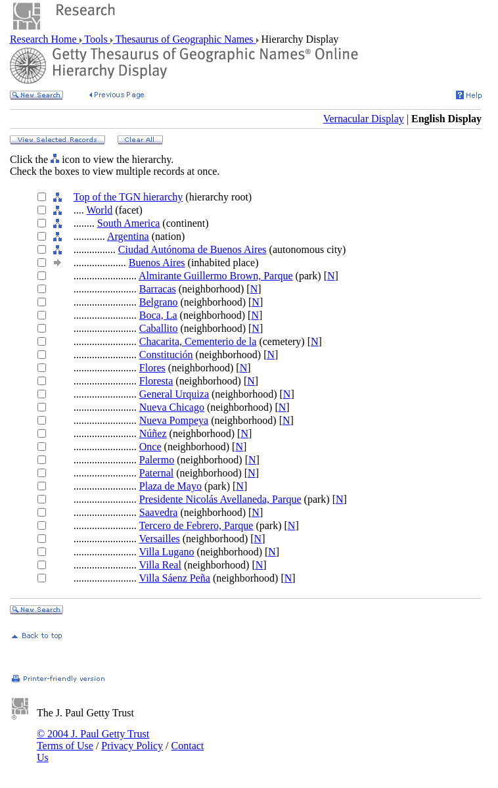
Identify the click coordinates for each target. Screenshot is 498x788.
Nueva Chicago (171, 407)
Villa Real (160, 564)
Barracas (157, 288)
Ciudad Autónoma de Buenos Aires (192, 249)
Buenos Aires (157, 262)
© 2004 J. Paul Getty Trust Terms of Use (93, 739)
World (100, 210)
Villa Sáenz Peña (174, 578)
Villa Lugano (166, 551)
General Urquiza (174, 394)
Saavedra (158, 512)
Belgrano (158, 302)
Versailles (159, 538)
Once (150, 446)
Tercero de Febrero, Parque (196, 525)
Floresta (156, 380)
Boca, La (158, 315)
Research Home (44, 39)
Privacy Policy (132, 745)
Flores (152, 367)
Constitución (166, 354)
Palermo (156, 459)
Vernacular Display (363, 118)
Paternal (156, 472)
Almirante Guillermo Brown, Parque (216, 275)
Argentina (128, 236)
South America (128, 223)
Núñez (153, 433)
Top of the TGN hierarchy (128, 196)
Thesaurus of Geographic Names (184, 39)
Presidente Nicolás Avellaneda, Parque (220, 499)
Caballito (158, 328)
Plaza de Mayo (170, 486)
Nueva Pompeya (173, 420)
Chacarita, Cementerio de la (198, 341)
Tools (96, 39)
